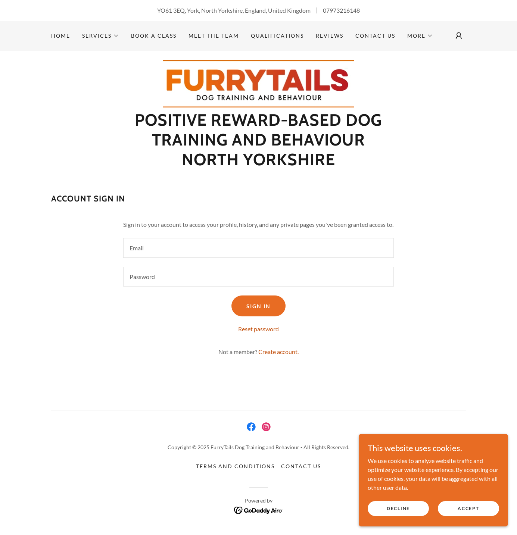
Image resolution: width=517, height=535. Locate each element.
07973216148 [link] (341, 10)
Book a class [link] (154, 35)
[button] (100, 35)
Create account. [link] (278, 351)
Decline (398, 508)
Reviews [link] (329, 35)
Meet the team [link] (214, 35)
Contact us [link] (375, 35)
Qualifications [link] (277, 35)
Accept (468, 508)
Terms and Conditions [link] (235, 466)
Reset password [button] (258, 328)
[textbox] (258, 248)
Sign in (258, 306)
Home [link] (60, 35)
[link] (259, 82)
